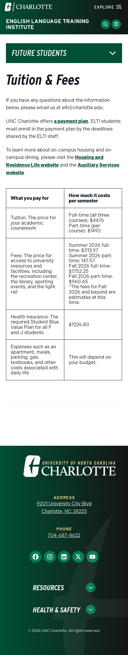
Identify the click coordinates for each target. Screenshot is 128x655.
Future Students (39, 53)
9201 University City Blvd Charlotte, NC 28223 (64, 507)
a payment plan (71, 121)
